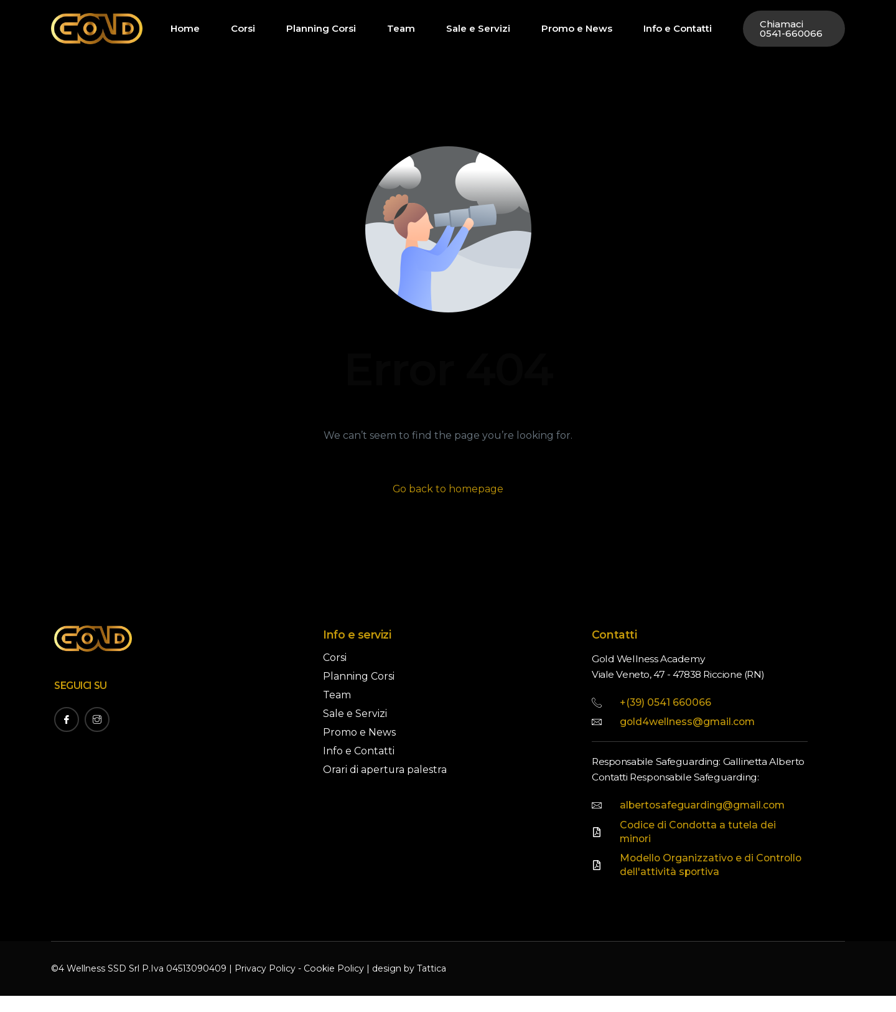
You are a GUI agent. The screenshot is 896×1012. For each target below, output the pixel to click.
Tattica (429, 985)
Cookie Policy (332, 985)
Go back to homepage (448, 489)
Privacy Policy (265, 985)
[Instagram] (97, 719)
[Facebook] (66, 719)
